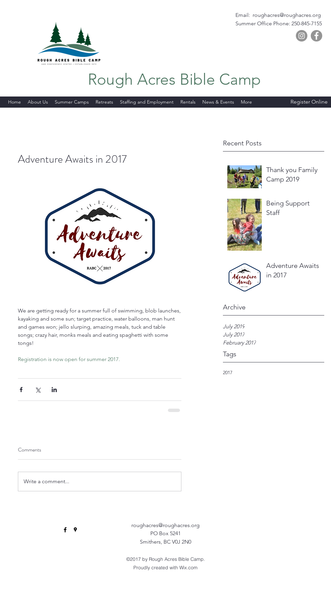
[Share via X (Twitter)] (37, 389)
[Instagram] (301, 36)
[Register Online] (309, 102)
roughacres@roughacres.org (287, 15)
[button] (246, 102)
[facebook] (288, 92)
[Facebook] (316, 36)
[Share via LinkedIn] (54, 389)
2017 (227, 372)
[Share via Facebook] (21, 389)
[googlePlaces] (299, 92)
